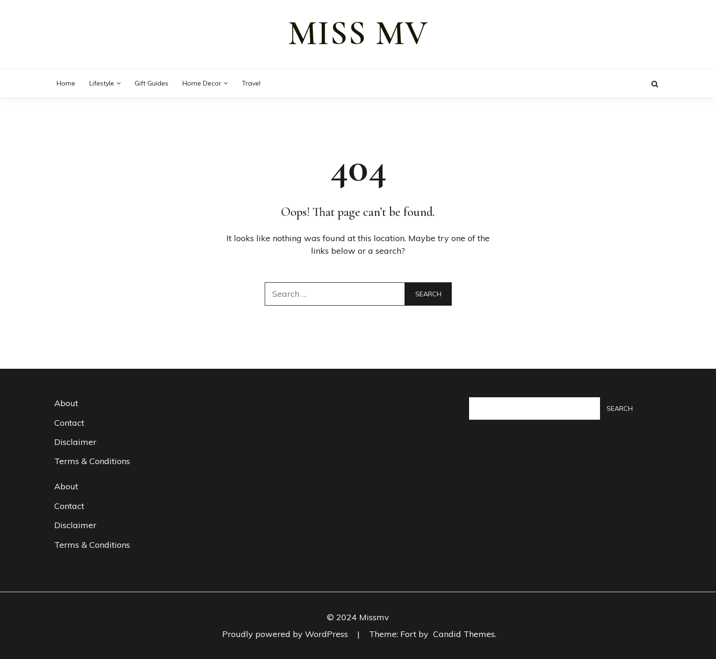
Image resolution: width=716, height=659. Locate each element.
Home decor (201, 83)
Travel (251, 83)
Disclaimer (75, 442)
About (66, 403)
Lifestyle (101, 83)
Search (620, 408)
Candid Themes (464, 634)
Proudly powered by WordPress (286, 634)
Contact (69, 422)
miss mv (358, 33)
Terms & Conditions (92, 461)
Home (66, 83)
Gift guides (151, 83)
